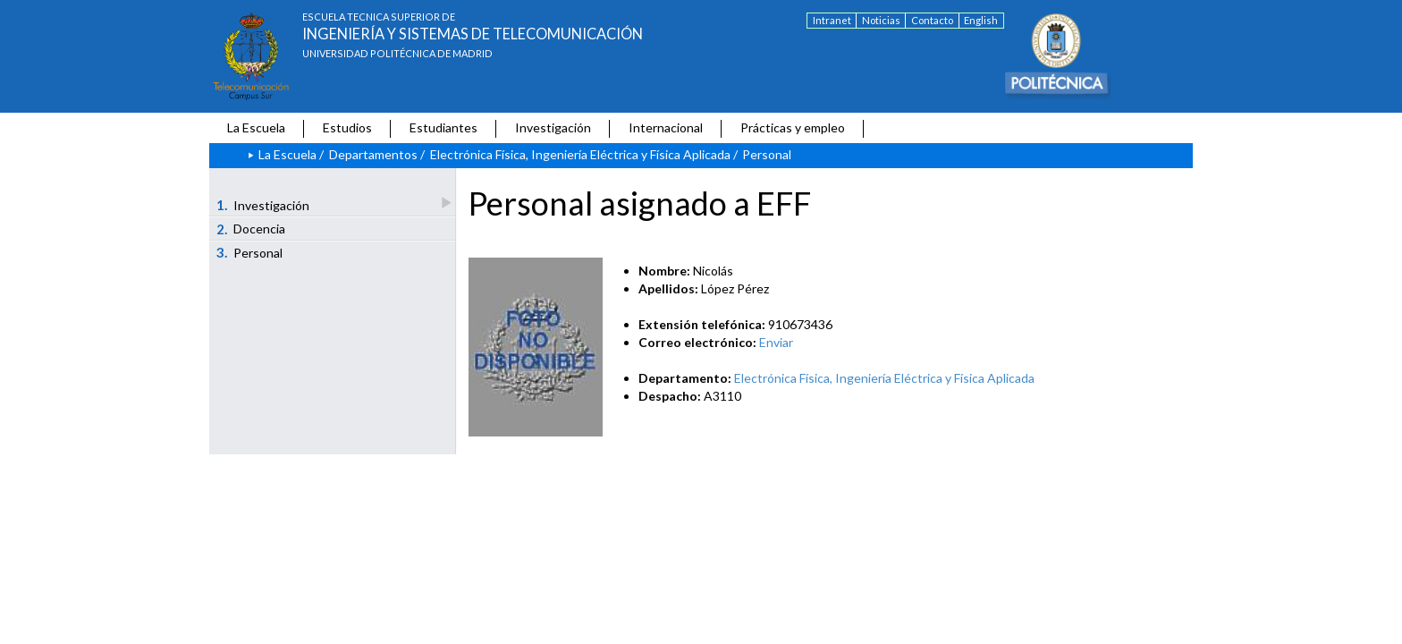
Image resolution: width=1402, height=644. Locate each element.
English (981, 20)
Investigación (553, 127)
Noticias (881, 20)
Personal (249, 252)
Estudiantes (443, 127)
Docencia (251, 229)
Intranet (832, 20)
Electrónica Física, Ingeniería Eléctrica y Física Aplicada (580, 154)
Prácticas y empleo (792, 127)
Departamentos (373, 154)
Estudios (347, 127)
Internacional (666, 127)
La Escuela (256, 127)
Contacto (932, 20)
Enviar (776, 342)
